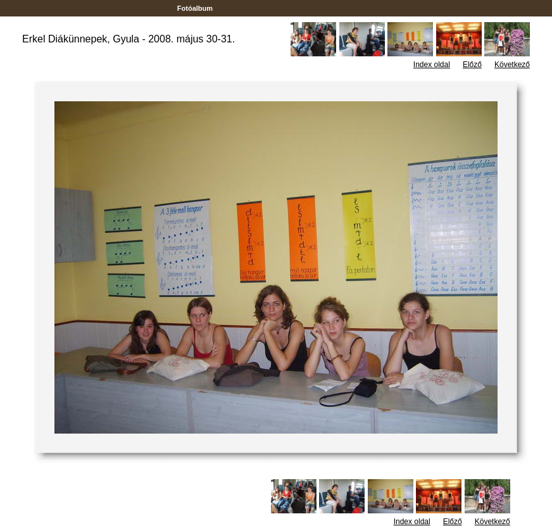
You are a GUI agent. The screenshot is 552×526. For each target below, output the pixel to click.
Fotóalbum (194, 8)
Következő (512, 64)
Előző (472, 64)
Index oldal (431, 64)
